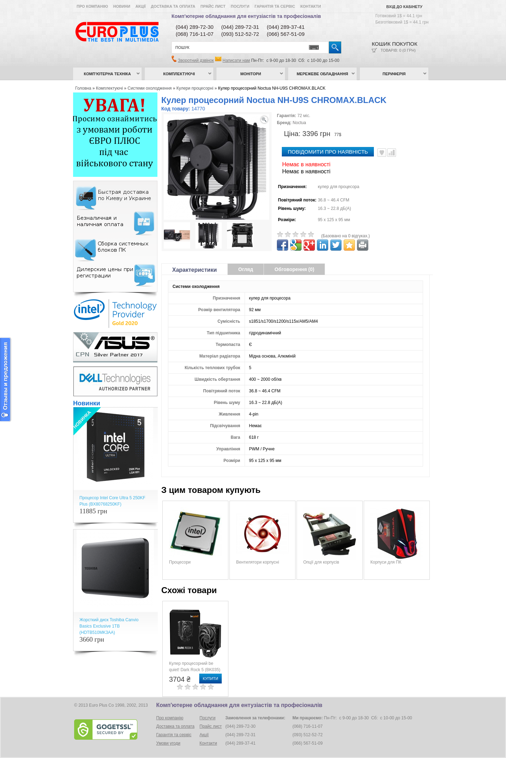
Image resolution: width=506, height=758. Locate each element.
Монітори (250, 74)
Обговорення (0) (294, 269)
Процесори (180, 562)
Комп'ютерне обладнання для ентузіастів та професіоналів (246, 16)
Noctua (299, 122)
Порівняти (391, 152)
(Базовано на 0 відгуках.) (345, 235)
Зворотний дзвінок (196, 60)
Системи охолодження (150, 88)
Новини (121, 6)
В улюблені (381, 152)
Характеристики (194, 270)
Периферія (394, 74)
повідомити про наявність (328, 152)
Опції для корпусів (321, 562)
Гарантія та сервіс (275, 6)
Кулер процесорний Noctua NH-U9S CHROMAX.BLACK (271, 88)
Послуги (240, 6)
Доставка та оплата (173, 6)
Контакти (310, 6)
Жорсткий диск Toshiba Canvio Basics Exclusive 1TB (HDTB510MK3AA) (108, 626)
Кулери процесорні (194, 88)
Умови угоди (168, 743)
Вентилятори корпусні (257, 562)
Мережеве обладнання (322, 74)
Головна (83, 88)
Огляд (245, 269)
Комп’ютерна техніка (107, 74)
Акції (141, 6)
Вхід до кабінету (404, 7)
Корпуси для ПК (385, 562)
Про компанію (92, 6)
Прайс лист (213, 6)
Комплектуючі (179, 74)
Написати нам (236, 60)
